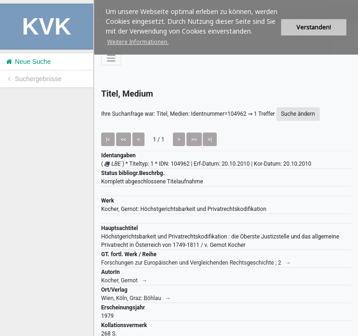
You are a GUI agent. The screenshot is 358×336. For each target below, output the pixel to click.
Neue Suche (28, 61)
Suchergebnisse (33, 79)
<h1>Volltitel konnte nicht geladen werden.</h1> (226, 168)
